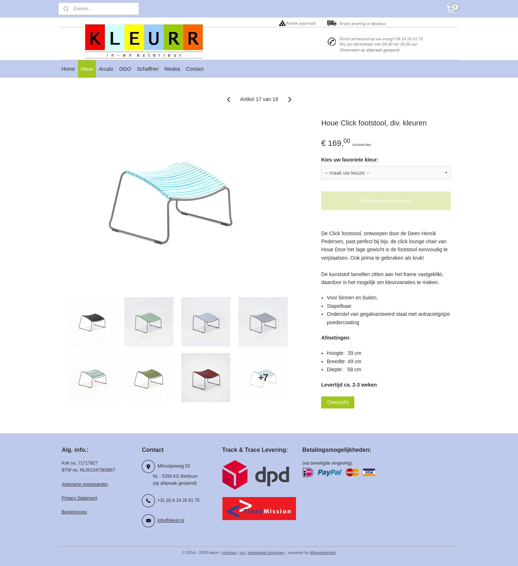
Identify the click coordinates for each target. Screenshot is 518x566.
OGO (125, 69)
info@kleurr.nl (170, 520)
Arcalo (106, 69)
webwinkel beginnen (266, 552)
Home (68, 69)
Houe (87, 69)
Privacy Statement (79, 498)
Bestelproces (74, 512)
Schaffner (148, 69)
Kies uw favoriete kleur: (349, 160)
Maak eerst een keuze (386, 201)
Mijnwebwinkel (323, 552)
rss (242, 552)
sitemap (229, 552)
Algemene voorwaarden (85, 484)
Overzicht (337, 402)
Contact (194, 69)
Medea (172, 69)
